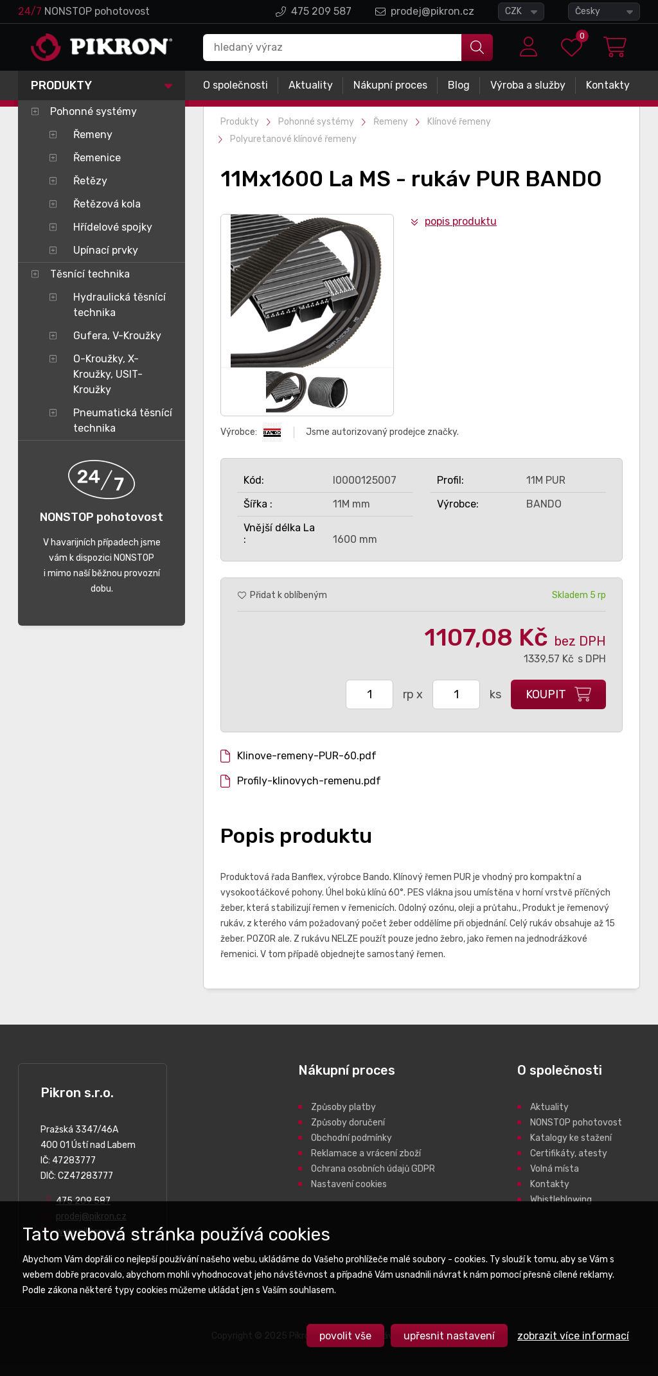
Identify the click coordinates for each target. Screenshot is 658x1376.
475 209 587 (321, 11)
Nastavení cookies (349, 1184)
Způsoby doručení (348, 1122)
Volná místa (554, 1168)
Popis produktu (461, 221)
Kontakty (608, 85)
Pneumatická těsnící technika (122, 420)
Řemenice (97, 158)
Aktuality (311, 85)
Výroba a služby (527, 85)
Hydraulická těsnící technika (119, 305)
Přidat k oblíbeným (288, 595)
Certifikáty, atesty (568, 1153)
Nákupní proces (390, 85)
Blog (459, 85)
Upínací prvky (105, 250)
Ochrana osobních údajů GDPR (373, 1168)
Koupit (546, 694)
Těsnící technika (90, 274)
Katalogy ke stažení (571, 1138)
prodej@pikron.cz (432, 11)
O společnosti (235, 85)
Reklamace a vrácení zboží (366, 1153)
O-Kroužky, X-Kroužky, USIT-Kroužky (108, 374)
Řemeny (92, 134)
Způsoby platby (343, 1107)
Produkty (61, 85)
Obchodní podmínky (351, 1138)
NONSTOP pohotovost (576, 1122)
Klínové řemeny (459, 121)
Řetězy (90, 181)
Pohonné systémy (93, 111)
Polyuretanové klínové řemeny (293, 139)
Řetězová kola (107, 204)
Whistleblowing (561, 1199)
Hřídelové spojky (112, 227)
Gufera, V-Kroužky (117, 336)
